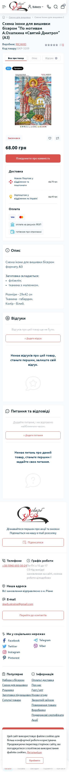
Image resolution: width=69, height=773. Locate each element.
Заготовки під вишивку (16, 695)
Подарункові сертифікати (48, 714)
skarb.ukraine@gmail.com (17, 604)
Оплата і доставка (43, 680)
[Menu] (4, 6)
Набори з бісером (13, 680)
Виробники (39, 709)
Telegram (42, 640)
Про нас (36, 685)
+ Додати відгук (33, 338)
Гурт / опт (37, 690)
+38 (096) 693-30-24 (14, 565)
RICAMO (21, 44)
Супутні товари (11, 700)
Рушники (8, 690)
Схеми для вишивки (20, 17)
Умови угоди (39, 695)
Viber (40, 646)
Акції (35, 719)
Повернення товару (44, 705)
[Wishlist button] (50, 138)
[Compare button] (57, 138)
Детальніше (34, 752)
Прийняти (34, 760)
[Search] (56, 7)
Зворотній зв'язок (43, 700)
